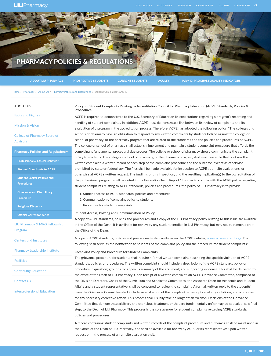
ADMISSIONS (144, 5)
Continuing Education (30, 271)
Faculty (163, 80)
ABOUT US (22, 106)
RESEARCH (184, 5)
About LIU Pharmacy (46, 80)
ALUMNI (223, 5)
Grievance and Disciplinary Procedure (35, 195)
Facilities (20, 260)
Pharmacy (29, 91)
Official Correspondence (34, 215)
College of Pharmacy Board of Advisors (36, 138)
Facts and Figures (27, 115)
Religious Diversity (30, 206)
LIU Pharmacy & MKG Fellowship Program (39, 227)
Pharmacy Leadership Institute (36, 250)
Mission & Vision (26, 125)
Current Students (132, 80)
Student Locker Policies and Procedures (36, 180)
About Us (43, 91)
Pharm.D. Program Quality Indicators (210, 80)
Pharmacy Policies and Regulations (72, 91)
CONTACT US (242, 5)
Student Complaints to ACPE (36, 169)
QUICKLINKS (255, 351)
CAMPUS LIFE (204, 5)
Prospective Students (90, 80)
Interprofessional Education (34, 291)
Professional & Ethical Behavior (38, 161)
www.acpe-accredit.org (224, 238)
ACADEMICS (165, 5)
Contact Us (22, 281)
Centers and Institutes (30, 240)
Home (16, 91)
